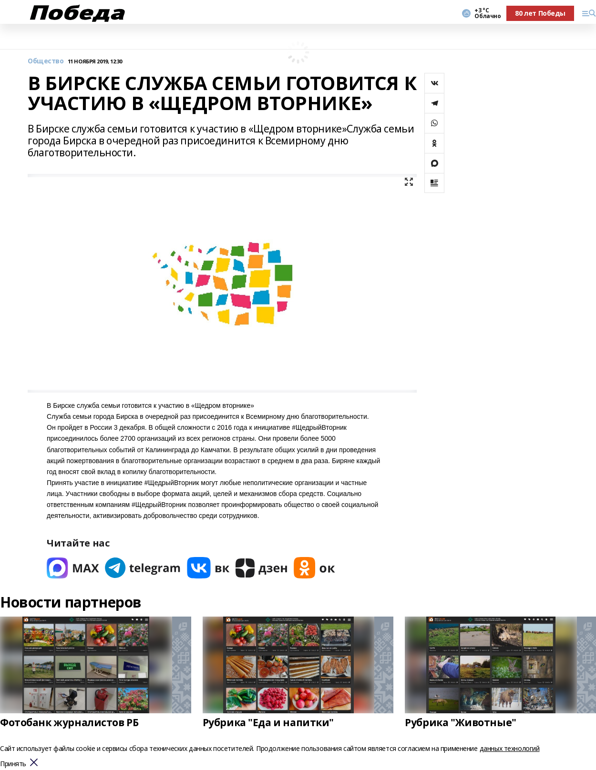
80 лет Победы (540, 13)
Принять (13, 764)
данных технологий (510, 748)
